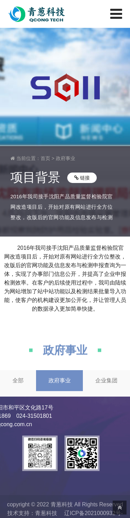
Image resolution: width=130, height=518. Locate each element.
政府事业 (65, 158)
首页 (45, 158)
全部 (18, 387)
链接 (82, 178)
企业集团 (106, 387)
